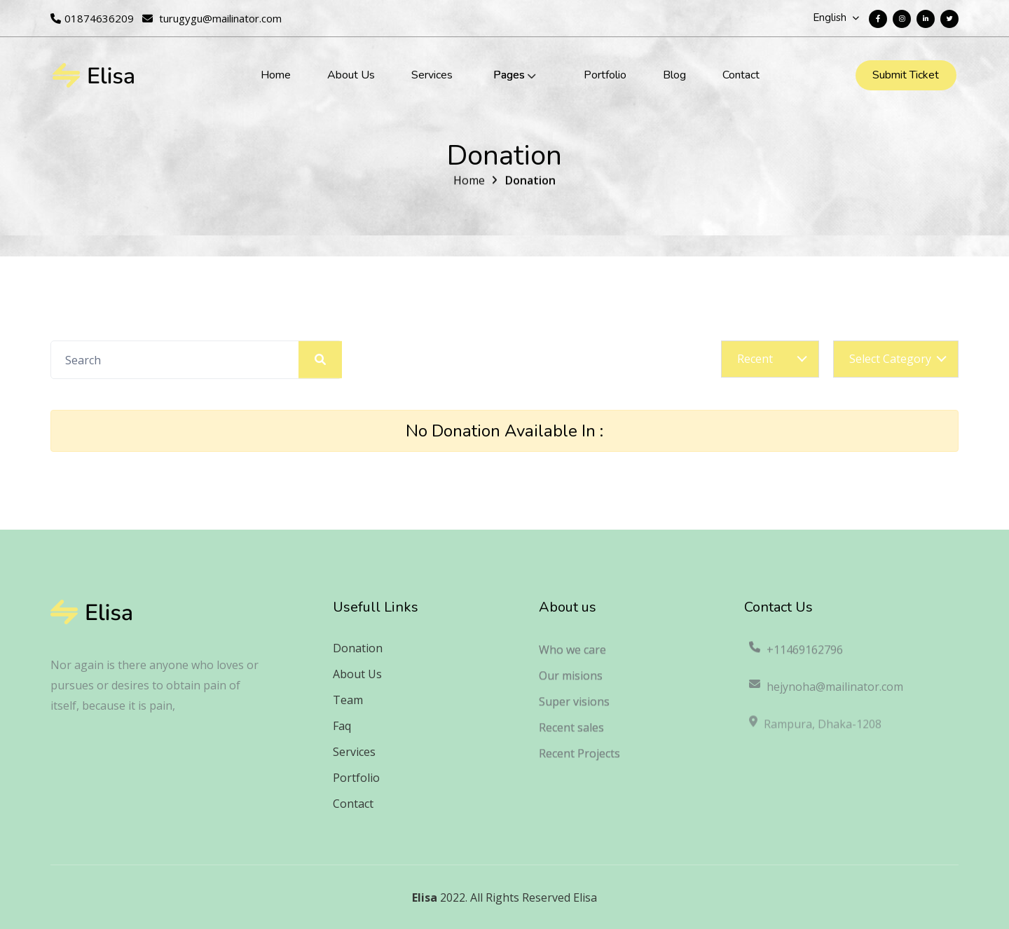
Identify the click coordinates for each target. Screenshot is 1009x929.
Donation (530, 183)
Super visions (574, 707)
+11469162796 (795, 656)
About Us (351, 75)
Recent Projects (579, 759)
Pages (509, 75)
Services (432, 75)
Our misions (571, 681)
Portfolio (605, 75)
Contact (741, 75)
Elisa (424, 897)
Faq (342, 726)
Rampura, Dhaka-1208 (814, 733)
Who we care (572, 655)
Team (348, 700)
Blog (674, 75)
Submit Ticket (905, 75)
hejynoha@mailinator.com (825, 695)
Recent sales (571, 733)
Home (276, 75)
